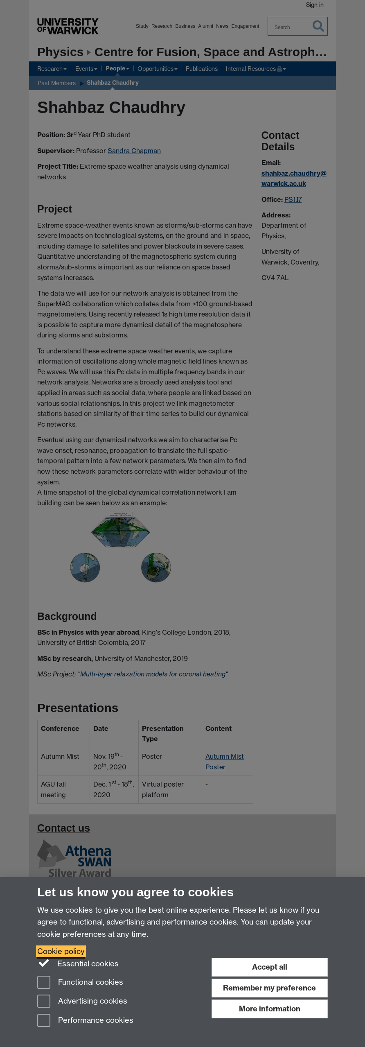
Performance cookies (85, 1021)
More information (269, 1008)
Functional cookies (80, 982)
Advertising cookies (82, 1001)
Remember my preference (269, 988)
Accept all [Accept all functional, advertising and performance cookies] (269, 967)
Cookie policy (61, 951)
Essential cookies (78, 963)
